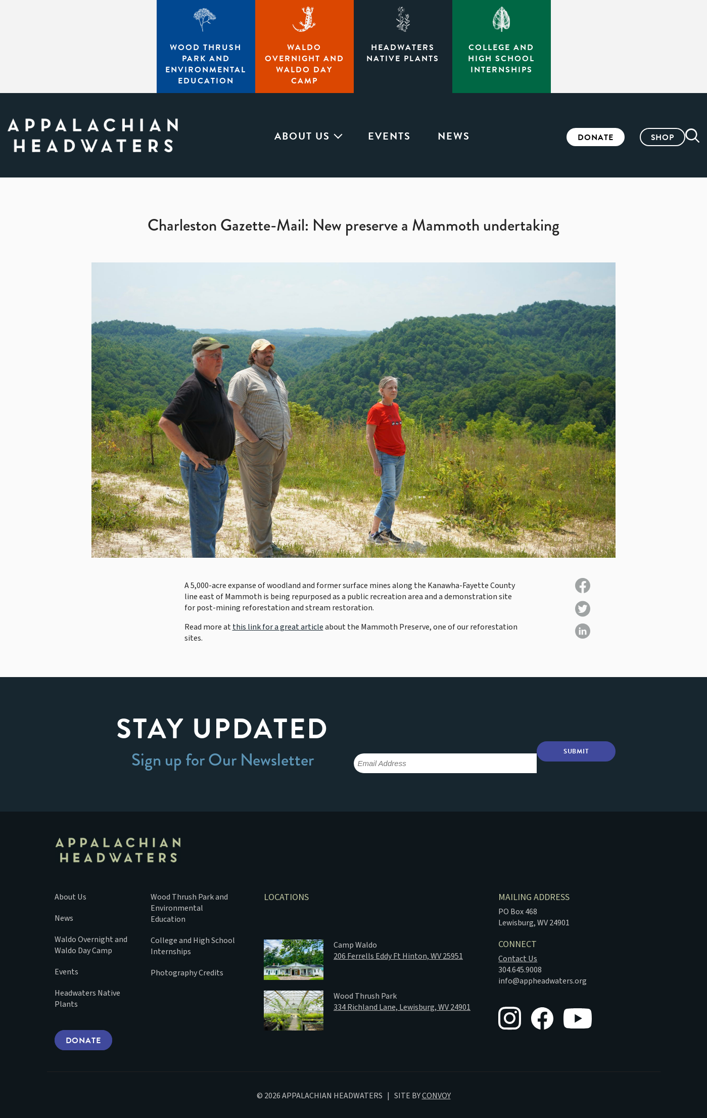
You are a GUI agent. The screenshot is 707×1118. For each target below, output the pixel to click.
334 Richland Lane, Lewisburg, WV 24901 (402, 1005)
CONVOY (436, 1094)
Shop (647, 137)
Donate (580, 137)
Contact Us (517, 956)
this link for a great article (277, 627)
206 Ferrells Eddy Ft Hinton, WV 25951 (398, 954)
